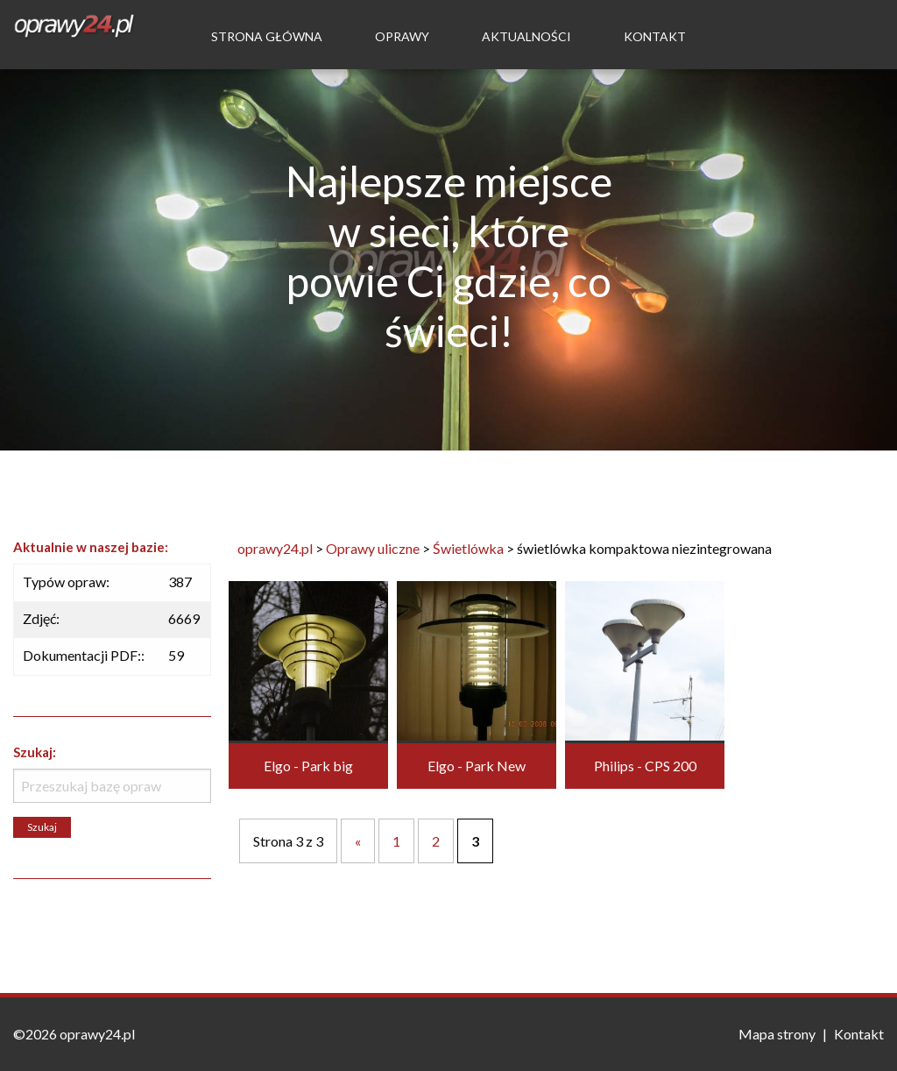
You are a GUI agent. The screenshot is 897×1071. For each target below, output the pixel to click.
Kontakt (655, 36)
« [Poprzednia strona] (358, 841)
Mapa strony (777, 1033)
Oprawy (402, 36)
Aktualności (526, 36)
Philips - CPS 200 (645, 765)
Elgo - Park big (308, 765)
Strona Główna (266, 36)
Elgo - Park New (476, 765)
